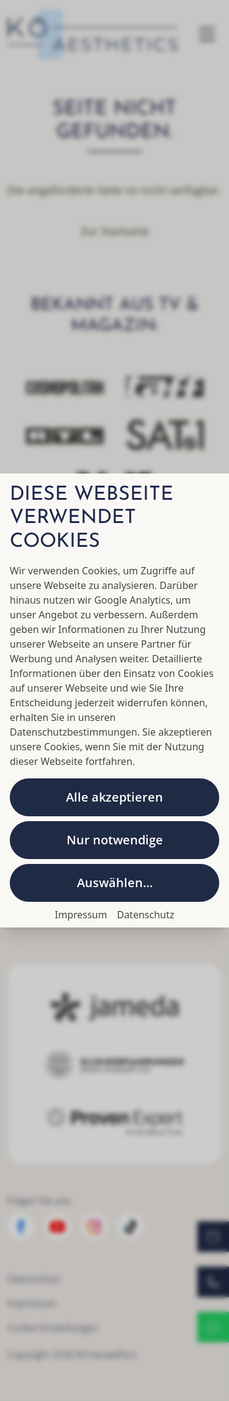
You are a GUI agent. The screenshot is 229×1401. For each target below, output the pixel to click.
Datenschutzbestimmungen (73, 732)
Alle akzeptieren (114, 797)
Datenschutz (145, 914)
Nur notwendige (115, 840)
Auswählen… (115, 882)
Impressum (81, 914)
